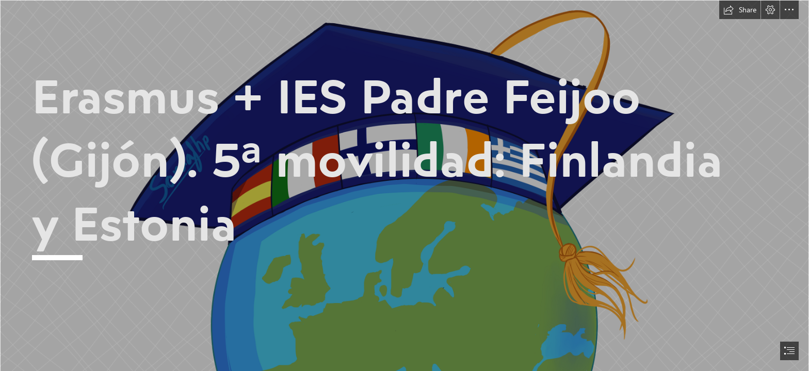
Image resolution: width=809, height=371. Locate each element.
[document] (404, 185)
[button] (740, 10)
